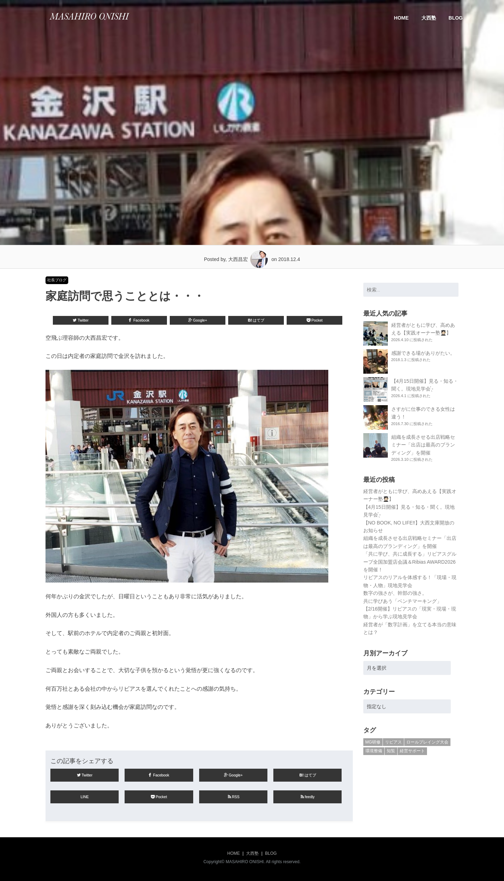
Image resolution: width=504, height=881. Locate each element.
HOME (401, 18)
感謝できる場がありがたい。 (423, 353)
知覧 (391, 750)
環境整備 (373, 750)
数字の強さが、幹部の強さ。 (395, 593)
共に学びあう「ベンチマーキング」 (402, 601)
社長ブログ (56, 280)
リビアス (393, 742)
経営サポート (412, 750)
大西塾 (428, 18)
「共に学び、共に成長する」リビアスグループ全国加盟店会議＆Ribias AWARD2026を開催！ (409, 561)
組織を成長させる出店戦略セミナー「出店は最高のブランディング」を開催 (423, 445)
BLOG (456, 18)
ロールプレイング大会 (427, 742)
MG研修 (372, 742)
